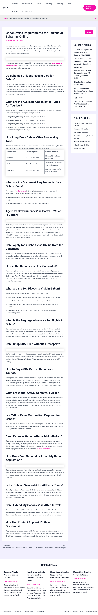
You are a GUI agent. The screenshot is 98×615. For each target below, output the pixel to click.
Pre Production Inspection (82, 141)
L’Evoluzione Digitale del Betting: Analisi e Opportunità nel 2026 (83, 52)
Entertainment (26, 4)
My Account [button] (17, 11)
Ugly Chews (78, 97)
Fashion (36, 4)
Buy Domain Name (80, 148)
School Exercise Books (81, 132)
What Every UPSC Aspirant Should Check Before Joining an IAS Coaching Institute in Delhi (82, 73)
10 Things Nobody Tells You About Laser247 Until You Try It (83, 103)
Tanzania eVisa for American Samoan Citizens (12, 575)
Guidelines (14, 612)
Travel (65, 4)
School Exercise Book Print (83, 145)
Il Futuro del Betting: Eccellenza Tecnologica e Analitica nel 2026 (83, 91)
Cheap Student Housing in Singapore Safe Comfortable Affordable (60, 575)
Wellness (73, 4)
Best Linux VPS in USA (81, 129)
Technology (56, 4)
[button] (21, 11)
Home (5, 18)
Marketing (45, 4)
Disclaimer (34, 612)
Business (15, 4)
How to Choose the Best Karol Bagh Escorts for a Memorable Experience (83, 61)
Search (89, 32)
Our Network (5, 612)
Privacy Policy (24, 612)
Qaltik (5, 7)
